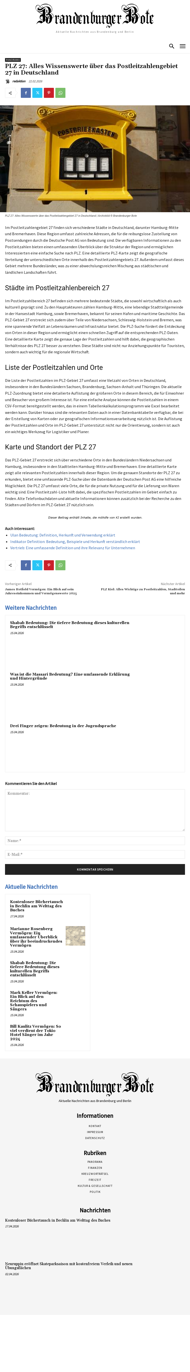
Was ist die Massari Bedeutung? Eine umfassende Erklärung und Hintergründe (70, 676)
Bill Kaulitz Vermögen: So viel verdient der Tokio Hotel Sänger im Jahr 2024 (35, 1032)
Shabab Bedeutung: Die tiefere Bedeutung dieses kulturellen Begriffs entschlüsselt (69, 625)
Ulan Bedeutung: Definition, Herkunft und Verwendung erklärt (62, 534)
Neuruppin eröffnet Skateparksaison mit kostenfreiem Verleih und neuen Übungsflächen (68, 1266)
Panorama (13, 60)
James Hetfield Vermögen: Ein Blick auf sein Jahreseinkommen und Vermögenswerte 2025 (41, 591)
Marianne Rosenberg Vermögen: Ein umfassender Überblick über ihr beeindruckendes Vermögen (36, 937)
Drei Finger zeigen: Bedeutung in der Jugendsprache (63, 726)
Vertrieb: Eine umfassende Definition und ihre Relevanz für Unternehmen (72, 547)
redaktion (18, 81)
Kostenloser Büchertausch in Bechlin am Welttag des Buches (36, 906)
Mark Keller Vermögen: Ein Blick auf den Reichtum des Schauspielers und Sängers (33, 1001)
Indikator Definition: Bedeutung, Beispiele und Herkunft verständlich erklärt (75, 541)
